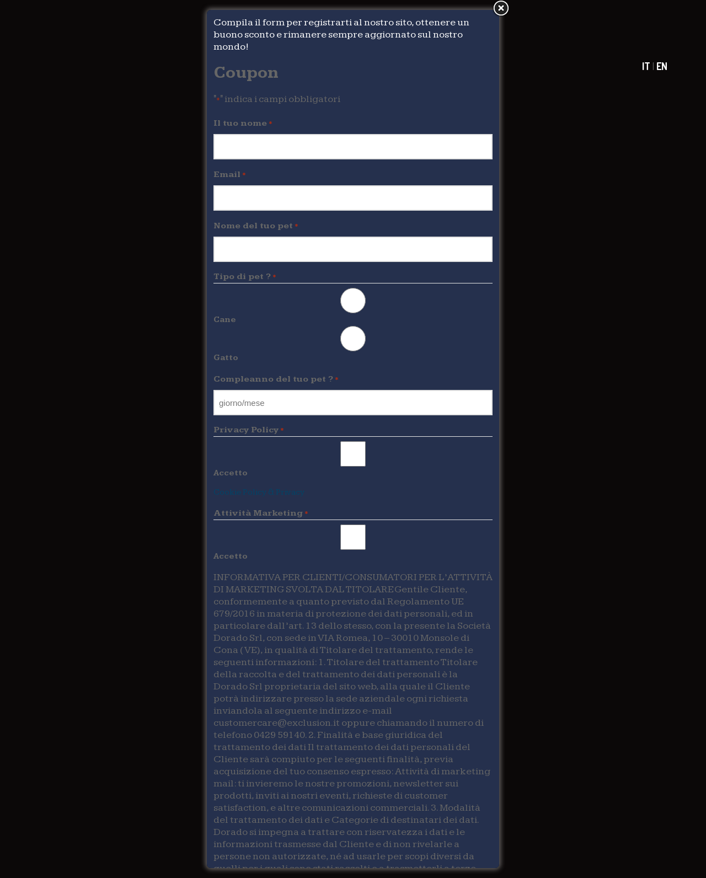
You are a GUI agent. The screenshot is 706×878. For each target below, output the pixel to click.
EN (661, 66)
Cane (224, 319)
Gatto (225, 357)
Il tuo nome (242, 123)
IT (646, 66)
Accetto (230, 473)
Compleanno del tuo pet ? (276, 379)
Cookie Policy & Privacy (258, 492)
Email (229, 175)
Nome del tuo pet (255, 226)
